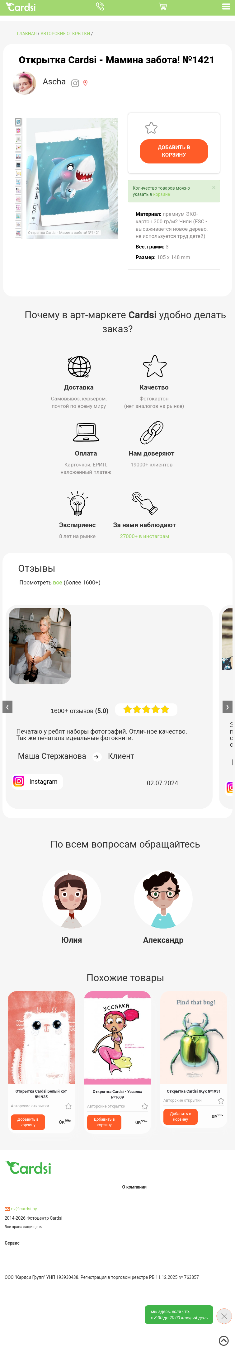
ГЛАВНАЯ (27, 33)
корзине (161, 194)
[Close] (213, 187)
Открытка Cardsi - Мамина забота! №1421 (117, 60)
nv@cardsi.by (21, 1208)
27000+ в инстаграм (144, 536)
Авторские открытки (65, 33)
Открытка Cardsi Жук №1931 (194, 1091)
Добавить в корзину (28, 1122)
